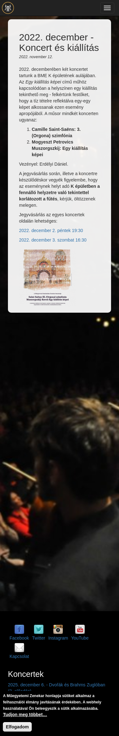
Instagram (58, 638)
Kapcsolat (19, 656)
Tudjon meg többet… (25, 714)
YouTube (80, 638)
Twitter (38, 638)
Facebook (19, 638)
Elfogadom (17, 727)
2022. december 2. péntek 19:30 (51, 230)
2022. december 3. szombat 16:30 (52, 239)
